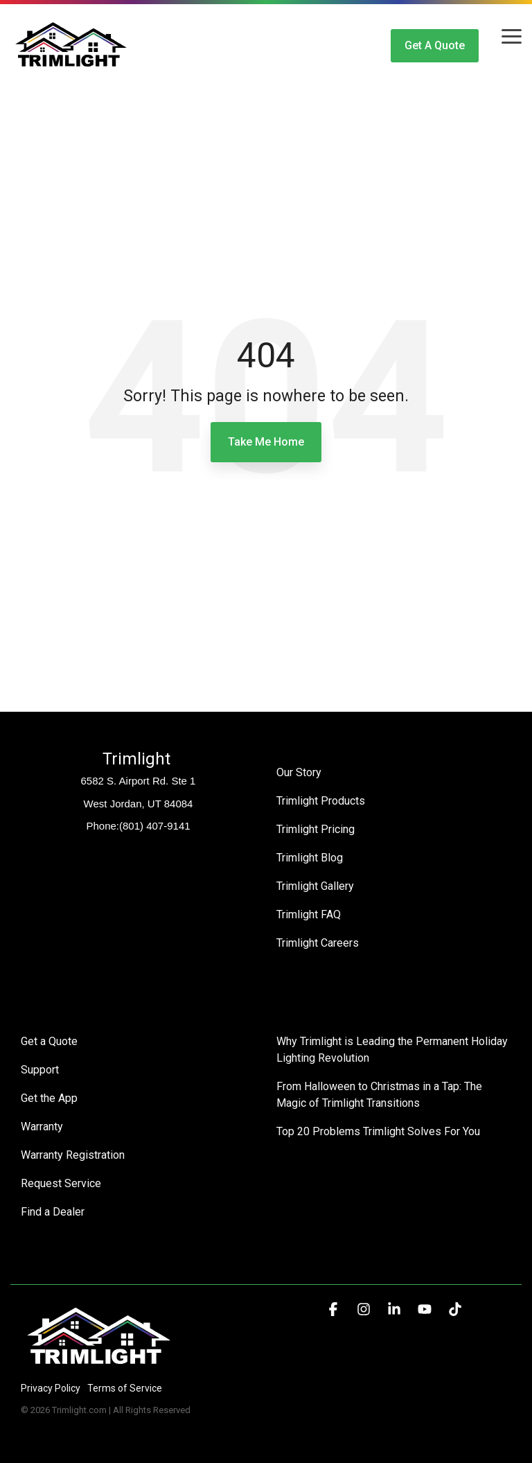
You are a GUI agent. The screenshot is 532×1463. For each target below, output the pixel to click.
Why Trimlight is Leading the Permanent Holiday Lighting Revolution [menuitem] (393, 1050)
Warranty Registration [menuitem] (73, 1155)
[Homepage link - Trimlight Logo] (99, 1365)
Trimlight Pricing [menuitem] (315, 829)
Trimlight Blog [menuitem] (309, 857)
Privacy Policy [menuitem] (50, 1388)
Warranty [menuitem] (42, 1126)
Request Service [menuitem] (61, 1183)
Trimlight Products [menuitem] (320, 800)
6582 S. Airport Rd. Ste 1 (138, 781)
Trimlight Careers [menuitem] (317, 942)
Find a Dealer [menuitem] (53, 1211)
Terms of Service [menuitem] (124, 1388)
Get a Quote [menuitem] (49, 1041)
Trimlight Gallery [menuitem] (315, 886)
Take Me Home (266, 441)
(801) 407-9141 (154, 826)
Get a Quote (435, 45)
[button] (512, 35)
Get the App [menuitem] (49, 1098)
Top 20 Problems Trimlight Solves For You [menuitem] (378, 1131)
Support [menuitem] (40, 1069)
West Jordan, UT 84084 (138, 803)
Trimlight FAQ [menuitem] (308, 914)
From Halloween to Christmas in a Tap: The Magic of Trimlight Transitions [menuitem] (380, 1095)
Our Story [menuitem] (298, 772)
